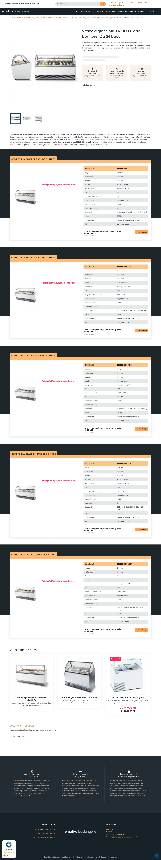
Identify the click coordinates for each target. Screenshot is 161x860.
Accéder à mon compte (45, 829)
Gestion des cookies (109, 857)
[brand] (16, 11)
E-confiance (17, 781)
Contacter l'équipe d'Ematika (43, 837)
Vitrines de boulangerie (80, 18)
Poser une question (19, 736)
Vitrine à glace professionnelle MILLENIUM (31, 698)
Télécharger (141, 232)
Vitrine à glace (96, 18)
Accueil (79, 11)
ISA (93, 85)
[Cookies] (4, 855)
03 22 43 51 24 (134, 2)
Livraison (109, 829)
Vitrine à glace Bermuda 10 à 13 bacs (79, 697)
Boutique (20, 18)
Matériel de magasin (126, 11)
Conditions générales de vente (85, 857)
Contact (141, 11)
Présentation (88, 11)
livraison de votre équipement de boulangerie (80, 780)
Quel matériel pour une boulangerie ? (121, 837)
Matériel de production (105, 11)
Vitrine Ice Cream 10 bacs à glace (128, 697)
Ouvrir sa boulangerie (115, 834)
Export (109, 832)
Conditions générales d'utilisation (57, 857)
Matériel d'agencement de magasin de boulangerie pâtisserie (48, 18)
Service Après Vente (46, 833)
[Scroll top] (156, 855)
